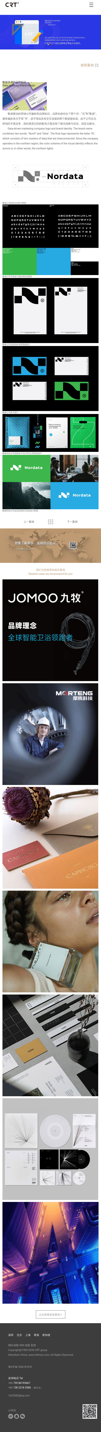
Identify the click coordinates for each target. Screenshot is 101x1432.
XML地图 (24, 1345)
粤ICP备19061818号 (20, 1366)
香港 (36, 1335)
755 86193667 (21, 1383)
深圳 (10, 1335)
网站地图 (13, 1345)
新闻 (33, 1345)
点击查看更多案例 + (50, 1314)
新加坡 (46, 1335)
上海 (28, 1335)
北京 (19, 1335)
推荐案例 (87, 65)
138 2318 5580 (22, 1387)
